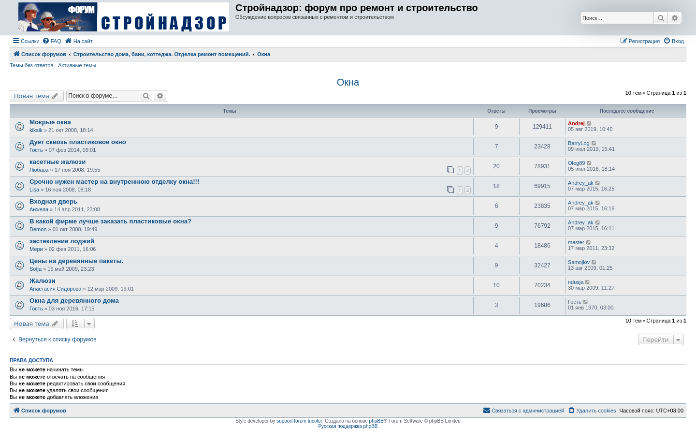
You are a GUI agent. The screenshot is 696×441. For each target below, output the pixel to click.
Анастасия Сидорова (55, 289)
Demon (37, 229)
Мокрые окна (50, 122)
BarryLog (579, 143)
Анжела (38, 209)
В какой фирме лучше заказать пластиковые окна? (110, 221)
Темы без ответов (31, 65)
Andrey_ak (581, 183)
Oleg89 (576, 163)
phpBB (376, 421)
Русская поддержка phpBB (347, 426)
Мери (36, 249)
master (576, 242)
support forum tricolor (299, 421)
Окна (348, 82)
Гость (36, 150)
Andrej (576, 123)
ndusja (575, 282)
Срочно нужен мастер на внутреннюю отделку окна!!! (114, 181)
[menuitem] (51, 41)
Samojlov (579, 262)
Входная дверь (53, 201)
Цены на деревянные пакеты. (76, 261)
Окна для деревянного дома (74, 300)
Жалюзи (42, 280)
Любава (38, 170)
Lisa (34, 189)
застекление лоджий (61, 241)
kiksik (36, 130)
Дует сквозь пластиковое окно (77, 142)
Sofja (35, 269)
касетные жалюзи (57, 161)
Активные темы (77, 65)
